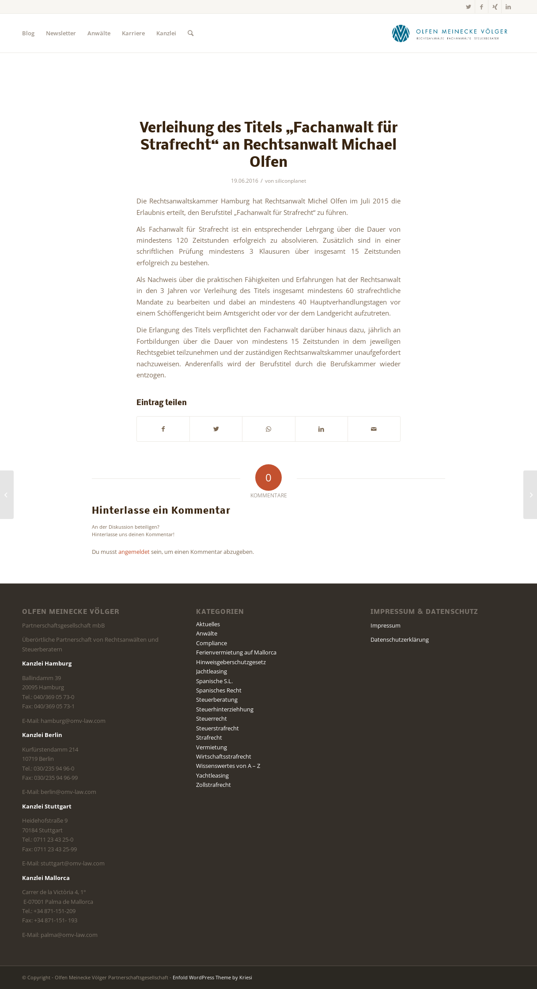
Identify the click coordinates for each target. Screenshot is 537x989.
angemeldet (134, 552)
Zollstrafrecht (213, 785)
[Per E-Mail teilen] (374, 429)
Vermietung (211, 747)
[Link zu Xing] (494, 6)
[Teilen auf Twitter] (216, 429)
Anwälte (206, 633)
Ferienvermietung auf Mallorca (236, 652)
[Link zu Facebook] (481, 6)
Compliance (211, 643)
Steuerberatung (217, 699)
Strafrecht (209, 737)
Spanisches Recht (219, 690)
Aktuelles (208, 624)
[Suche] (190, 33)
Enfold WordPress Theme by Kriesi (212, 977)
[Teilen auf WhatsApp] (268, 429)
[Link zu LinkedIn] (508, 6)
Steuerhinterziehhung (224, 709)
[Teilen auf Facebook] (163, 429)
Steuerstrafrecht (217, 728)
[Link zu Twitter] (468, 6)
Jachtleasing (211, 671)
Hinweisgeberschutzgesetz (231, 662)
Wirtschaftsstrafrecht (223, 756)
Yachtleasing (212, 775)
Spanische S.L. (214, 681)
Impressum (386, 625)
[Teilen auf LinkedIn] (321, 429)
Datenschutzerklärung (400, 639)
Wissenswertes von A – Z (228, 766)
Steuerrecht (211, 718)
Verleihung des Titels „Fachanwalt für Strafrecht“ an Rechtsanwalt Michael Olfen (268, 145)
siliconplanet (290, 180)
